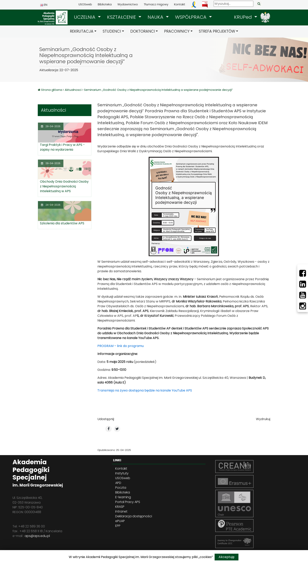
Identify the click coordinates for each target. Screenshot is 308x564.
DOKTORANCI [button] (142, 31)
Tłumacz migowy (156, 4)
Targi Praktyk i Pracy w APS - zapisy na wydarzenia (62, 147)
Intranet (121, 511)
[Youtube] (302, 295)
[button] (87, 17)
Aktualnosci (73, 90)
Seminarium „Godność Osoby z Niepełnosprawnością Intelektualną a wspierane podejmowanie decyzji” (158, 90)
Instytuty (122, 473)
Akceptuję (226, 557)
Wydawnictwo (127, 4)
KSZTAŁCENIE (122, 17)
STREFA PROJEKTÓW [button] (217, 31)
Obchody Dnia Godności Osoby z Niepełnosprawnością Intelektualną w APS (64, 186)
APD (118, 483)
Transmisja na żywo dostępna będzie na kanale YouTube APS (144, 390)
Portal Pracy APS (127, 502)
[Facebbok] (302, 273)
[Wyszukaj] (233, 4)
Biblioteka (105, 4)
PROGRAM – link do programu (120, 346)
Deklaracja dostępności (133, 516)
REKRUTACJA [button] (81, 31)
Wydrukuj (263, 419)
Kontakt (179, 4)
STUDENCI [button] (112, 31)
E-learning (123, 497)
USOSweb (85, 4)
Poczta (120, 487)
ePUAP (120, 521)
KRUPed (243, 17)
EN (43, 5)
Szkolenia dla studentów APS (62, 223)
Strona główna (52, 90)
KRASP (119, 506)
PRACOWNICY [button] (177, 31)
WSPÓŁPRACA (191, 17)
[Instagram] (302, 306)
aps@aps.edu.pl (37, 536)
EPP (117, 525)
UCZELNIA (85, 17)
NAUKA (156, 17)
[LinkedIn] (302, 284)
